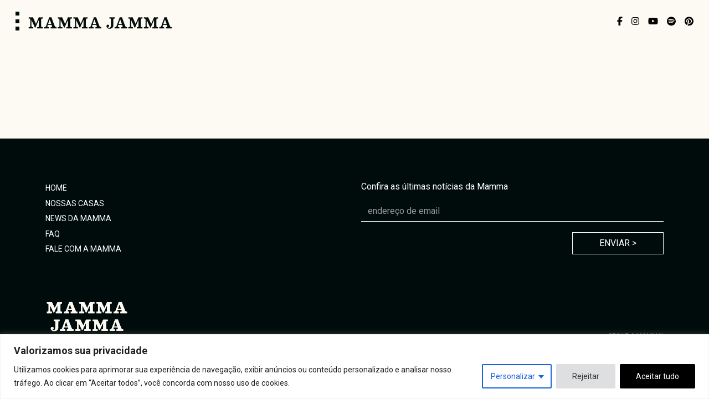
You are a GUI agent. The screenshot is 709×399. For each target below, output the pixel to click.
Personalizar (513, 376)
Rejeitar (585, 376)
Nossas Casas (74, 203)
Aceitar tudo (657, 376)
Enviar (617, 243)
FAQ (52, 233)
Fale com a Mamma (83, 248)
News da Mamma (78, 218)
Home (56, 187)
